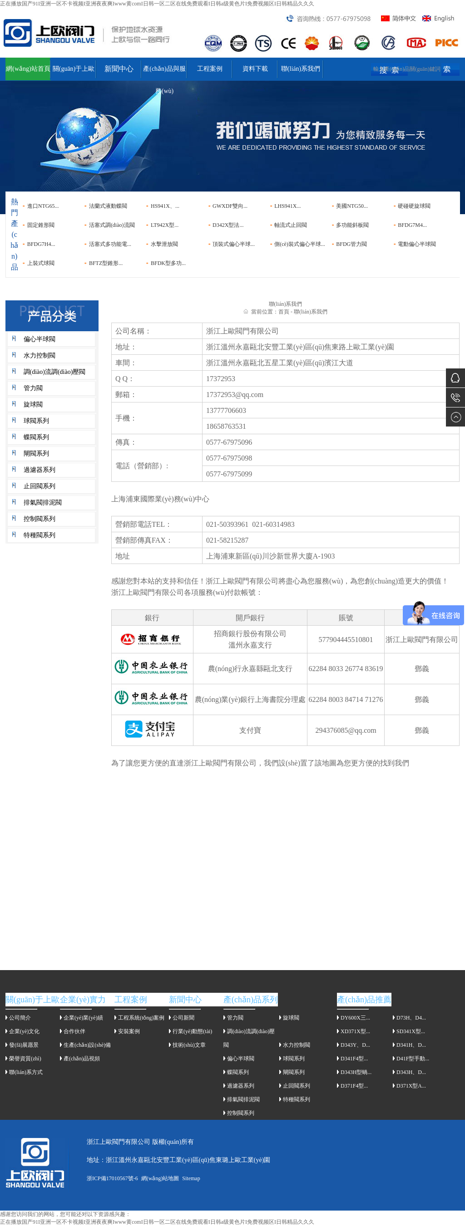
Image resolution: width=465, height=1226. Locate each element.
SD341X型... (410, 1031)
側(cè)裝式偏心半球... (299, 244)
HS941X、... (165, 206)
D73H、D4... (411, 1018)
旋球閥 (33, 404)
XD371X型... (355, 1031)
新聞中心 (119, 69)
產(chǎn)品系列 (250, 999)
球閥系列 (36, 420)
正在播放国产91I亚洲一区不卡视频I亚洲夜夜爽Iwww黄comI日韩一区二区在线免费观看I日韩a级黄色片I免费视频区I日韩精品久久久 (157, 3)
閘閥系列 (36, 453)
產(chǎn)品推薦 (364, 999)
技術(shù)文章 (189, 1045)
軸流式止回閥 (290, 225)
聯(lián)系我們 (300, 68)
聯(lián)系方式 (26, 1072)
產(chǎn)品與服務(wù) (164, 72)
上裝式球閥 (40, 263)
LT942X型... (164, 225)
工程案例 (210, 68)
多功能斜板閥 (352, 225)
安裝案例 (129, 1031)
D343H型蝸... (356, 1072)
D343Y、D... (355, 1045)
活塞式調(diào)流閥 (112, 225)
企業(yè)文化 (24, 1031)
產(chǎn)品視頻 (82, 1058)
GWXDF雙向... (230, 206)
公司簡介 (20, 1018)
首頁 (283, 312)
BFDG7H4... (41, 244)
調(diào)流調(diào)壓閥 (55, 371)
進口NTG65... (43, 206)
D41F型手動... (412, 1058)
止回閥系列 (39, 486)
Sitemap (191, 1178)
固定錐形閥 (40, 225)
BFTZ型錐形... (106, 263)
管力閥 (33, 388)
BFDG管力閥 (351, 244)
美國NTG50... (352, 206)
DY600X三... (355, 1018)
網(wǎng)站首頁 (28, 68)
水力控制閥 (39, 355)
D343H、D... (411, 1072)
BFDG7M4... (412, 225)
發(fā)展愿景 (24, 1045)
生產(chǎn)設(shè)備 (87, 1045)
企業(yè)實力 (83, 999)
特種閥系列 (39, 535)
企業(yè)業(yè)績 (83, 1018)
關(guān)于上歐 (74, 68)
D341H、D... (411, 1045)
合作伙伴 (74, 1031)
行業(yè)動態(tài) (192, 1031)
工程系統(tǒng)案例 (141, 1018)
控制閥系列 (39, 518)
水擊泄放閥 (164, 244)
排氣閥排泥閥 (43, 502)
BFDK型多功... (168, 263)
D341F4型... (354, 1058)
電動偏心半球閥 (417, 244)
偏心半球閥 (39, 339)
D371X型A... (411, 1086)
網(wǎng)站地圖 (160, 1178)
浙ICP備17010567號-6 (112, 1178)
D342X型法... (228, 225)
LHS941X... (287, 206)
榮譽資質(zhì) (25, 1058)
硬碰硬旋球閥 (414, 206)
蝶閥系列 (36, 437)
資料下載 (255, 68)
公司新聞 (183, 1018)
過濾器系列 (39, 469)
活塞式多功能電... (110, 244)
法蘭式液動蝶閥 (108, 206)
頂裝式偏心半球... (234, 244)
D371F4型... (354, 1086)
